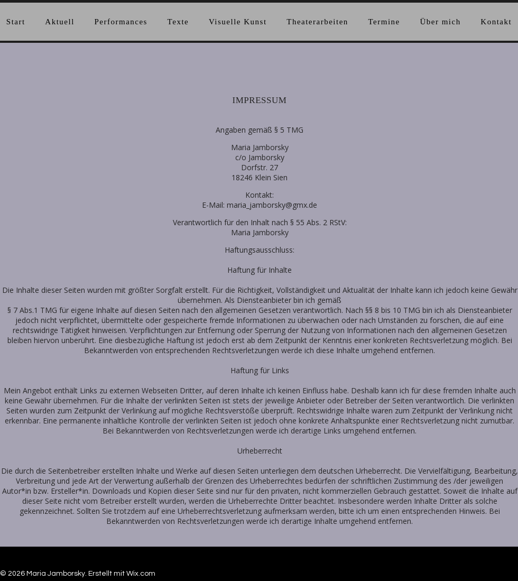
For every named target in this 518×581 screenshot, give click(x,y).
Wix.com (140, 573)
